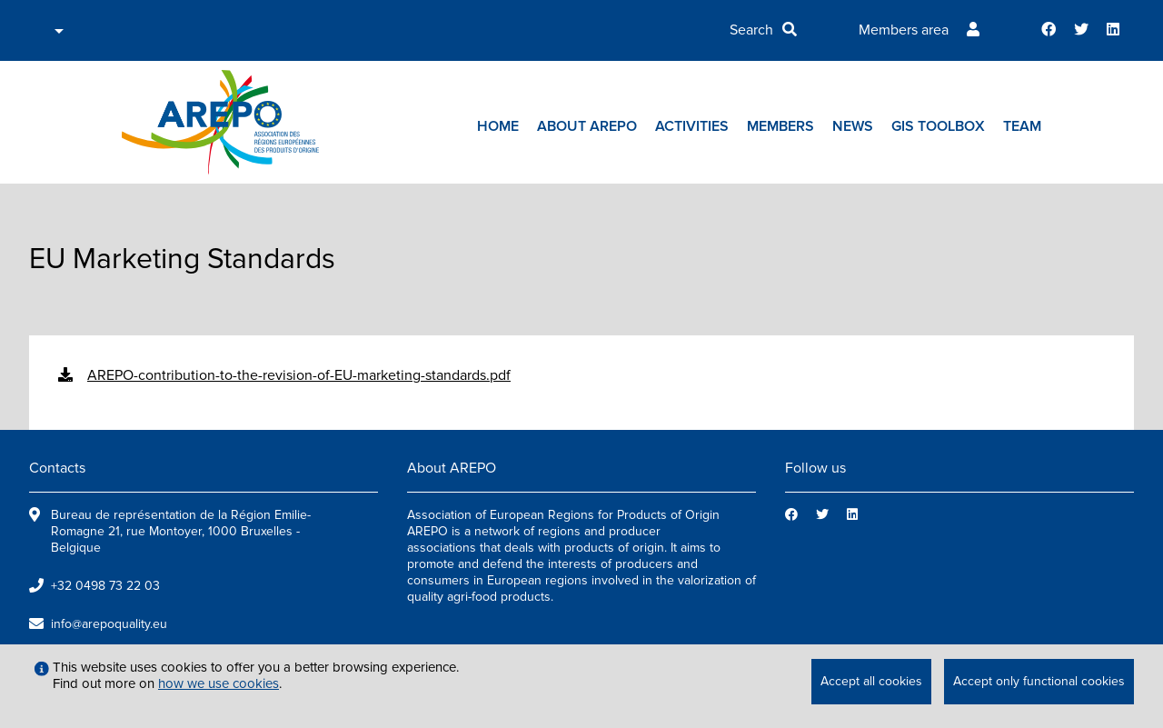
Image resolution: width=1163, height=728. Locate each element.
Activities (692, 126)
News (852, 126)
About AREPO (587, 126)
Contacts (57, 468)
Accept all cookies (871, 681)
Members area (904, 30)
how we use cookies (218, 683)
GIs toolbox (938, 126)
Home (498, 126)
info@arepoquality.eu (109, 624)
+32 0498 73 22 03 (105, 585)
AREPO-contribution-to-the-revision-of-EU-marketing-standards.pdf (299, 375)
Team (1022, 126)
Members (780, 126)
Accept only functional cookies (1039, 681)
